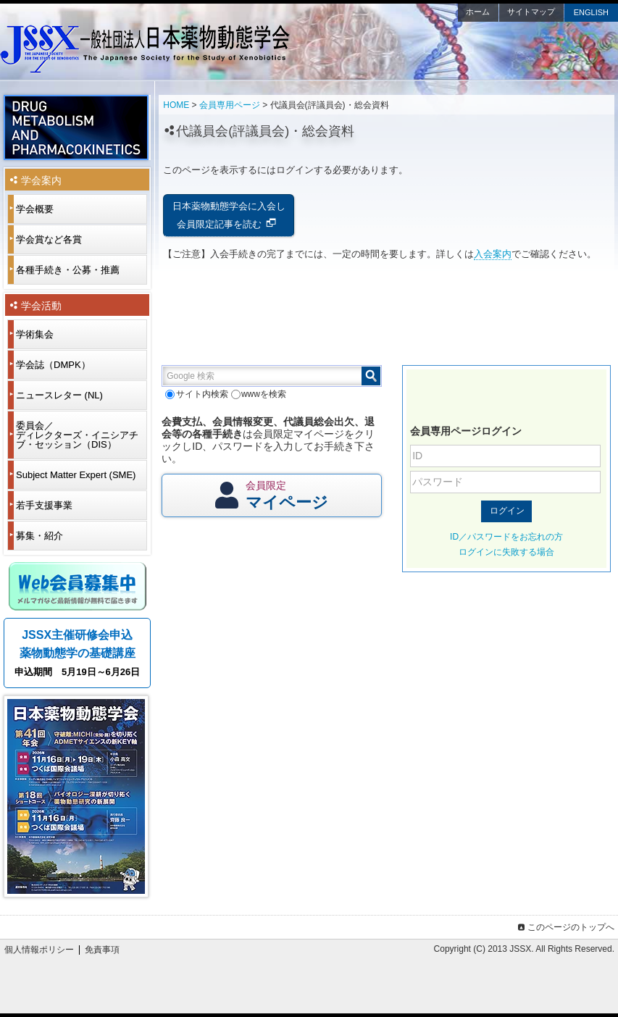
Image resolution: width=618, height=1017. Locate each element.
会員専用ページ (229, 105)
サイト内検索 (196, 394)
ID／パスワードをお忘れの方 (506, 537)
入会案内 (492, 253)
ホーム (478, 11)
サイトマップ (531, 11)
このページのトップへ (564, 927)
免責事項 (102, 950)
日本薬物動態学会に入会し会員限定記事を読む (228, 215)
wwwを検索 (258, 394)
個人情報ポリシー (39, 950)
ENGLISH (591, 12)
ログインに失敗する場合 (506, 552)
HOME (176, 105)
